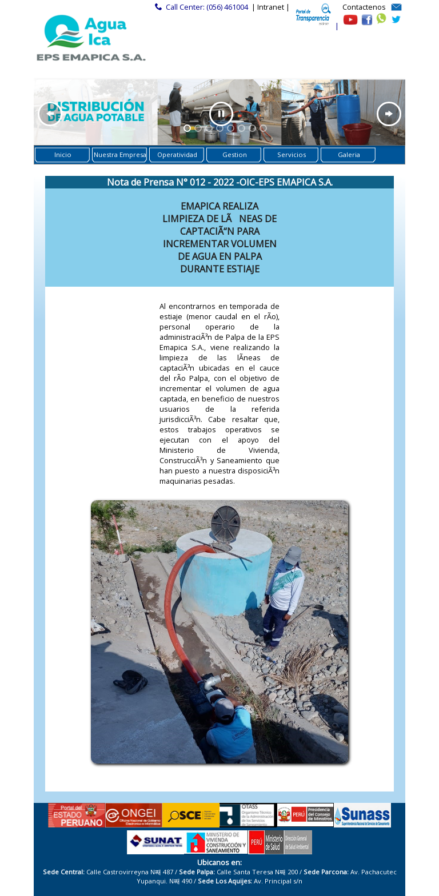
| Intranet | (271, 7)
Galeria (349, 154)
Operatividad (177, 154)
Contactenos (364, 7)
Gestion (234, 154)
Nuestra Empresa (120, 154)
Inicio (62, 154)
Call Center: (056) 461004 (207, 7)
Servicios (291, 154)
